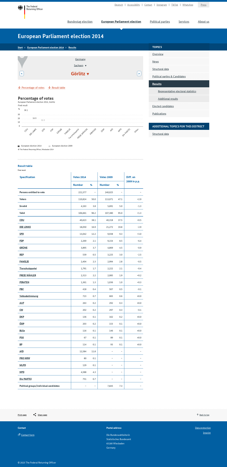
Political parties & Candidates (169, 76)
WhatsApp (187, 4)
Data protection (203, 427)
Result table (58, 87)
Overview (157, 54)
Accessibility (133, 4)
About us (203, 21)
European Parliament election (121, 21)
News (155, 61)
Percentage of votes (33, 87)
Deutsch (119, 4)
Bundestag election (80, 21)
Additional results (168, 98)
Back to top (204, 414)
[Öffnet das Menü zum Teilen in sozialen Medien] (40, 415)
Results (72, 47)
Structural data (160, 69)
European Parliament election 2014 (45, 47)
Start (30, 12)
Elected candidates (163, 106)
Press (203, 4)
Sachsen (78, 65)
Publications (159, 113)
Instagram (162, 4)
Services (184, 21)
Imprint (207, 432)
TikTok (174, 4)
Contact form (27, 435)
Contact (148, 4)
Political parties (160, 21)
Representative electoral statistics (177, 91)
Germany (80, 59)
